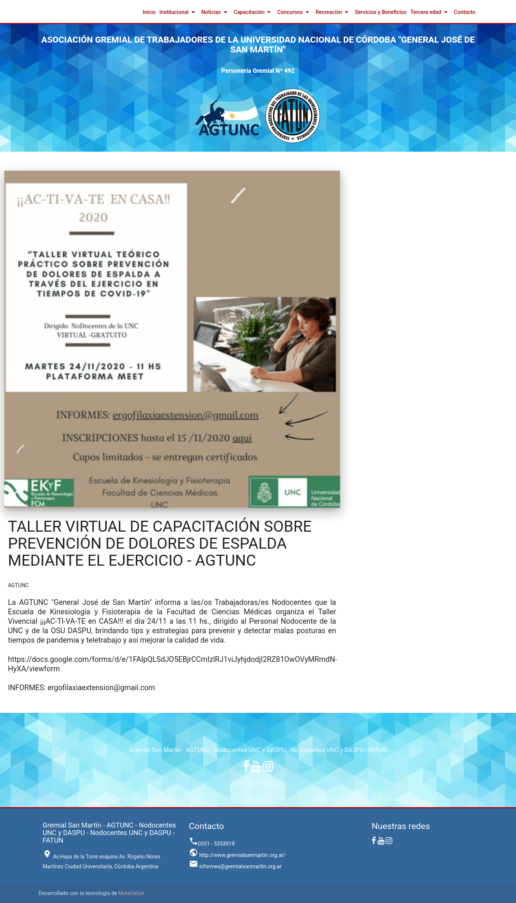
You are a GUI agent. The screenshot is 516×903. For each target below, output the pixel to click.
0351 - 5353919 (212, 844)
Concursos (294, 12)
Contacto (465, 12)
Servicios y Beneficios (381, 12)
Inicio (149, 12)
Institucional (178, 12)
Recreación (333, 12)
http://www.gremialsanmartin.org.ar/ (237, 855)
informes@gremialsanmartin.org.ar (235, 866)
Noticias (215, 12)
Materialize (131, 893)
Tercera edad (430, 12)
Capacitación (254, 12)
